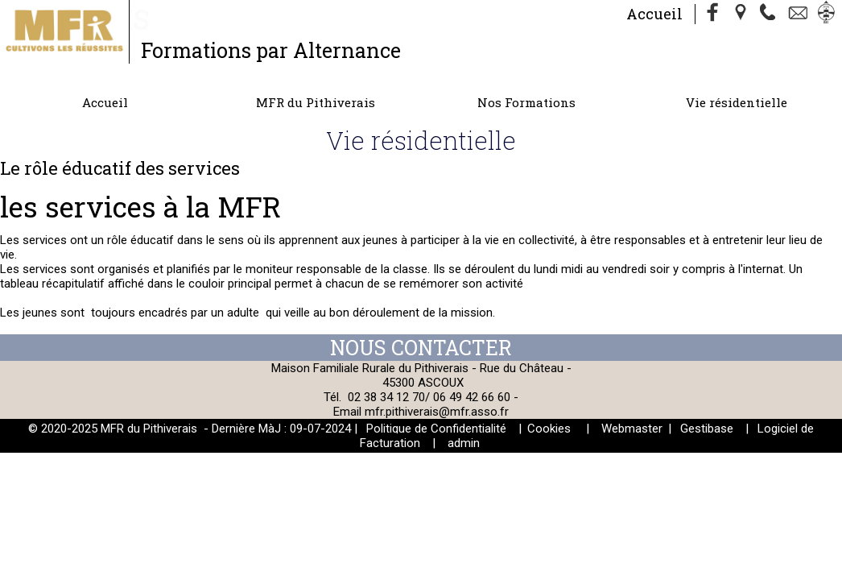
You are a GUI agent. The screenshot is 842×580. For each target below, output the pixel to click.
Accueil (654, 13)
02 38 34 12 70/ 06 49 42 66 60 (429, 397)
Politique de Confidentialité (436, 428)
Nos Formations (526, 102)
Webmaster (631, 428)
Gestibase (706, 428)
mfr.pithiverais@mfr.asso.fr (437, 411)
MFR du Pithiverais (315, 102)
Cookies (549, 428)
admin (464, 443)
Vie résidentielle (736, 102)
